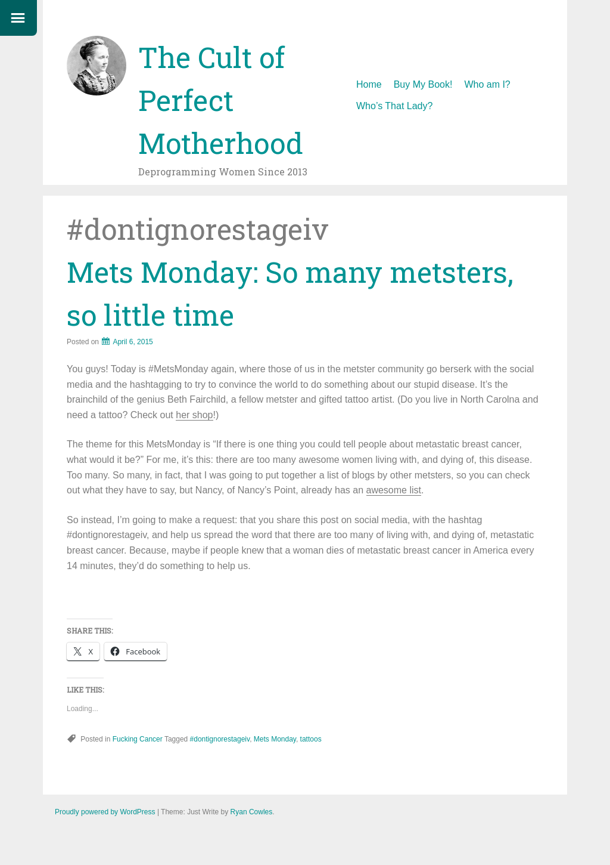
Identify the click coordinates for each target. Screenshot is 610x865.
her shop (194, 415)
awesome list (393, 490)
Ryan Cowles (252, 812)
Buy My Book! (423, 84)
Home (369, 84)
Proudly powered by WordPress (105, 812)
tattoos (311, 739)
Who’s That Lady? (394, 106)
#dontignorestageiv (220, 739)
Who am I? (487, 84)
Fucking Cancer (138, 739)
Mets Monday (275, 739)
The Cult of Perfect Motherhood (220, 100)
